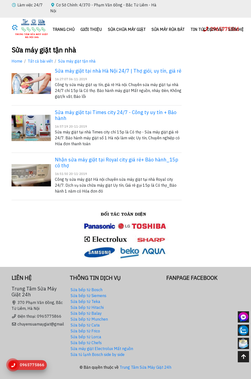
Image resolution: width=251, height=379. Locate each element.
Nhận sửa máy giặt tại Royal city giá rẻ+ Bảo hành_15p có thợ (116, 162)
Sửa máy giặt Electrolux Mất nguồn (102, 348)
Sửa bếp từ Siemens (88, 295)
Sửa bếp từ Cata (85, 325)
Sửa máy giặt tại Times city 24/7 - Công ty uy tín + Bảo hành (115, 115)
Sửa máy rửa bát (168, 29)
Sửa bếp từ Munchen (89, 319)
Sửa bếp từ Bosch (86, 289)
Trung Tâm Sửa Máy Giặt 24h (145, 367)
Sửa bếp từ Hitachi (87, 307)
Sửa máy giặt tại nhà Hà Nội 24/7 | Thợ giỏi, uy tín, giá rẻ (118, 70)
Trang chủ (63, 29)
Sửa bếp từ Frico (85, 330)
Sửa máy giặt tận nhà (77, 61)
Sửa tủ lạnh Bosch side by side (98, 354)
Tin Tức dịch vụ (206, 29)
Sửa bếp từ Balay (86, 313)
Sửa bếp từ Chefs (86, 342)
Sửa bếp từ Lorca (86, 336)
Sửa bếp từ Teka (85, 301)
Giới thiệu (91, 29)
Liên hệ (236, 29)
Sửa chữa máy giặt (127, 29)
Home (17, 61)
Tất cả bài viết (40, 61)
